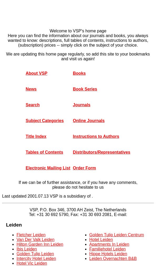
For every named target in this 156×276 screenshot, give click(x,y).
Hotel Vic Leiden (32, 263)
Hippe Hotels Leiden (108, 254)
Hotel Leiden (101, 239)
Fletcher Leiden (31, 235)
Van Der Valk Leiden (35, 239)
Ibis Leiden (27, 249)
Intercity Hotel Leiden (36, 258)
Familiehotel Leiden (107, 249)
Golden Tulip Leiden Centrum (116, 235)
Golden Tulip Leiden (35, 254)
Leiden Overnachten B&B (113, 258)
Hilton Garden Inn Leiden (40, 244)
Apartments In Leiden (109, 244)
